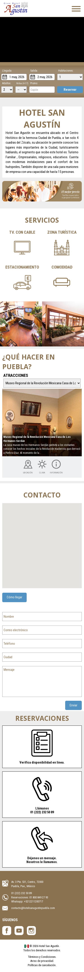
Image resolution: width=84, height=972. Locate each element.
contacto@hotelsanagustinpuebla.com (33, 908)
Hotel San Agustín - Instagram (31, 930)
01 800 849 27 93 (38, 897)
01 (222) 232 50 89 (21, 893)
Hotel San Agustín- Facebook (6, 930)
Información (56, 472)
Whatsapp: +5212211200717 (27, 901)
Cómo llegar (14, 597)
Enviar (73, 705)
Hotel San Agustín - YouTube (19, 930)
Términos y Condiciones (42, 956)
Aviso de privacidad (41, 961)
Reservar (70, 90)
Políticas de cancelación (42, 965)
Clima (42, 472)
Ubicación (28, 472)
